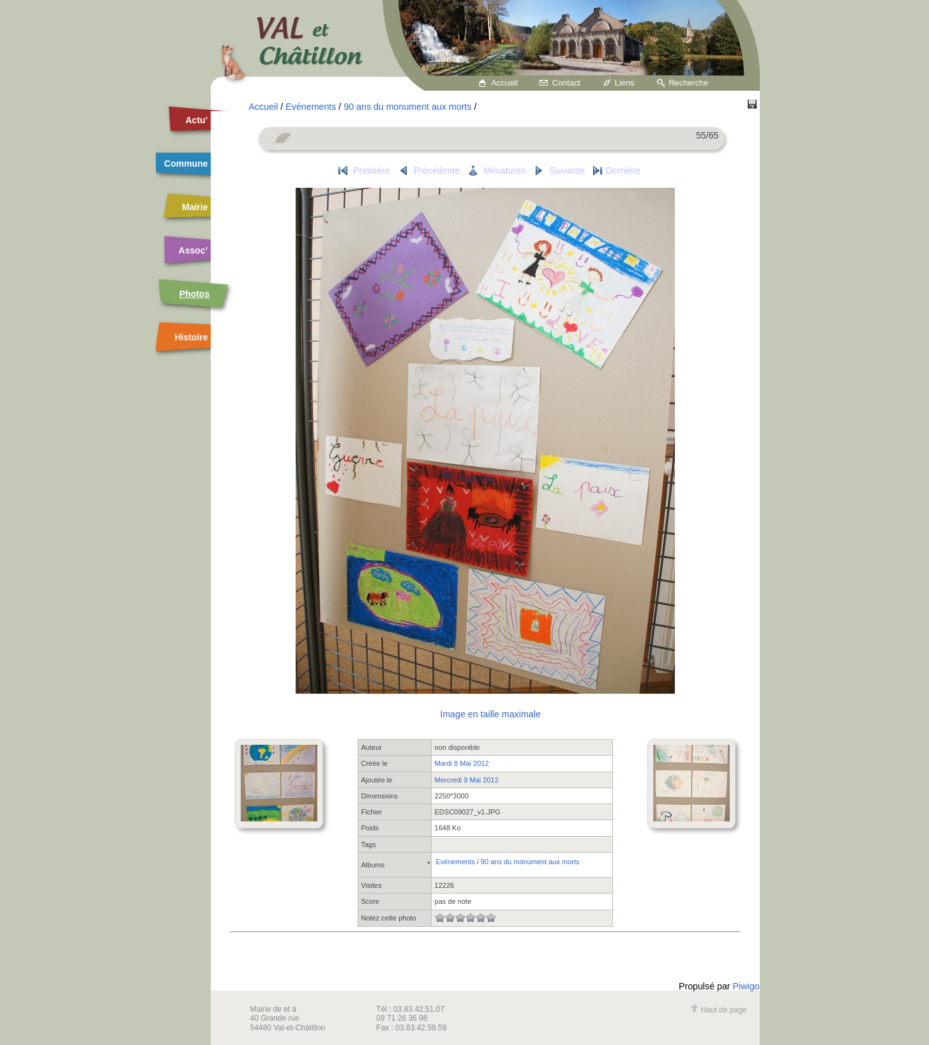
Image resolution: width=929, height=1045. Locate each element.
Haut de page (718, 1009)
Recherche (688, 83)
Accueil (505, 83)
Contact (566, 83)
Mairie (195, 207)
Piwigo (746, 986)
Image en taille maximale (490, 714)
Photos (194, 294)
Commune (186, 163)
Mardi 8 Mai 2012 (462, 763)
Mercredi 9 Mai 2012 (467, 780)
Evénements (310, 107)
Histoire (191, 337)
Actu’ (197, 120)
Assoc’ (193, 250)
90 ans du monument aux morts (407, 107)
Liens (625, 83)
